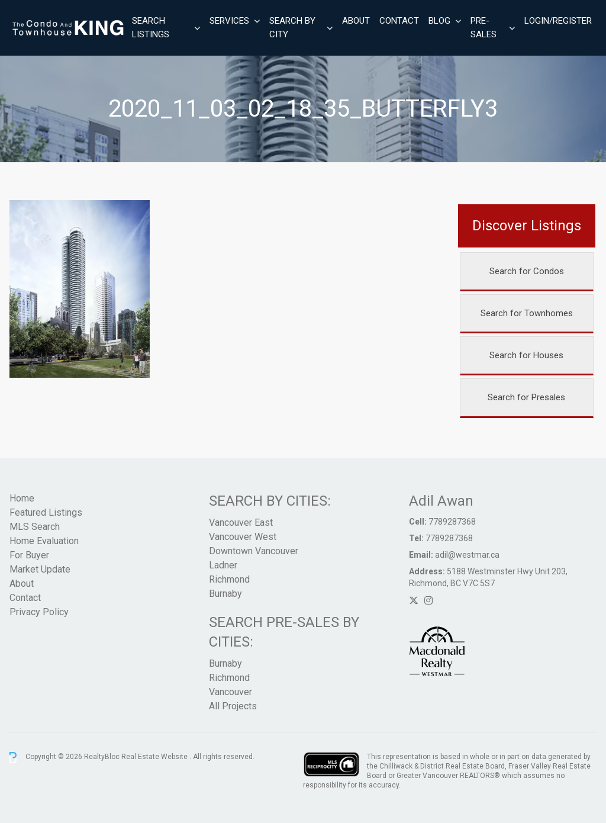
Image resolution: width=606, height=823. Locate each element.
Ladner (223, 565)
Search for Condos (526, 271)
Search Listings (150, 27)
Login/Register (558, 20)
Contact (399, 20)
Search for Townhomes (527, 313)
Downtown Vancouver (253, 551)
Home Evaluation (44, 540)
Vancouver (230, 691)
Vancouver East (241, 522)
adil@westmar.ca (467, 555)
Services (229, 20)
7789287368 (452, 521)
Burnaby (225, 593)
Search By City (292, 27)
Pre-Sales (483, 27)
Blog (439, 20)
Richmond (229, 579)
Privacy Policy (39, 612)
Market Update (39, 569)
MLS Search (34, 526)
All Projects (233, 706)
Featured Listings (45, 512)
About (356, 20)
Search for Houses (526, 355)
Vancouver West (242, 536)
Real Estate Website (155, 757)
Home (21, 498)
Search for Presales (526, 397)
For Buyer (29, 555)
